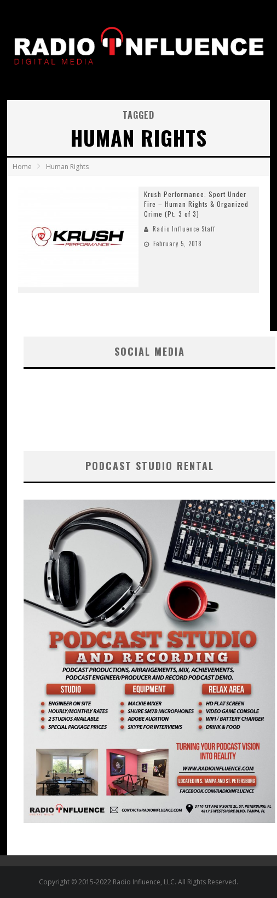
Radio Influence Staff (184, 228)
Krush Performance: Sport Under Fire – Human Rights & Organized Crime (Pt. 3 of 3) (196, 203)
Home (22, 166)
